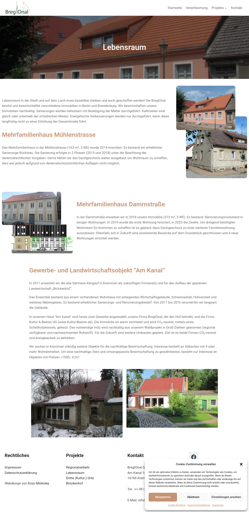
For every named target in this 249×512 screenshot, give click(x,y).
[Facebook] (194, 457)
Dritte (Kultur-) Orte (80, 478)
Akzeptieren (163, 497)
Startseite (175, 8)
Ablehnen (193, 497)
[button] (241, 464)
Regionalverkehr (78, 467)
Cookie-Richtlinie (176, 505)
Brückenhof (74, 483)
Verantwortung (197, 8)
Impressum (218, 505)
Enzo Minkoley (38, 483)
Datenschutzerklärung (198, 505)
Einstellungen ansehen (226, 497)
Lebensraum (75, 473)
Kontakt (236, 8)
